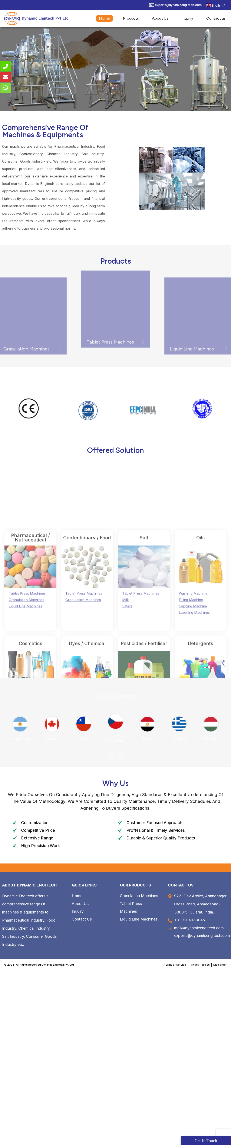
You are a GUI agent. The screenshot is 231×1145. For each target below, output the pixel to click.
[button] (226, 69)
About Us (160, 18)
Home (104, 18)
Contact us (215, 18)
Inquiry (187, 18)
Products (131, 18)
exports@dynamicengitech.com (178, 5)
